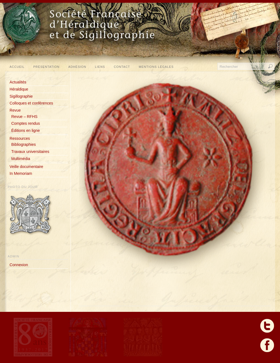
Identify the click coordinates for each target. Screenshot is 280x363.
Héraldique (19, 89)
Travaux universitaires (30, 151)
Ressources (20, 138)
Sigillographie (21, 96)
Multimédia (20, 158)
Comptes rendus (25, 123)
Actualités (18, 82)
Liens (100, 66)
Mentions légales (156, 66)
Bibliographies (23, 144)
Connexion (19, 265)
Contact (122, 66)
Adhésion (77, 66)
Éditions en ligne (25, 130)
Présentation (46, 66)
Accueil (17, 66)
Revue (15, 110)
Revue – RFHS (24, 116)
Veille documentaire (26, 166)
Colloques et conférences (31, 103)
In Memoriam (21, 173)
